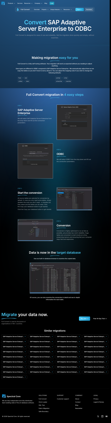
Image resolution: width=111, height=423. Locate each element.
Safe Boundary (44, 411)
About (77, 399)
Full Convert (25, 9)
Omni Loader (43, 402)
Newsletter (78, 408)
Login (52, 3)
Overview (37, 9)
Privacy (96, 399)
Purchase (89, 9)
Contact (77, 402)
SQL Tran (42, 405)
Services (19, 3)
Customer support (63, 399)
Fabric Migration (44, 408)
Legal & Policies (99, 402)
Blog (45, 3)
